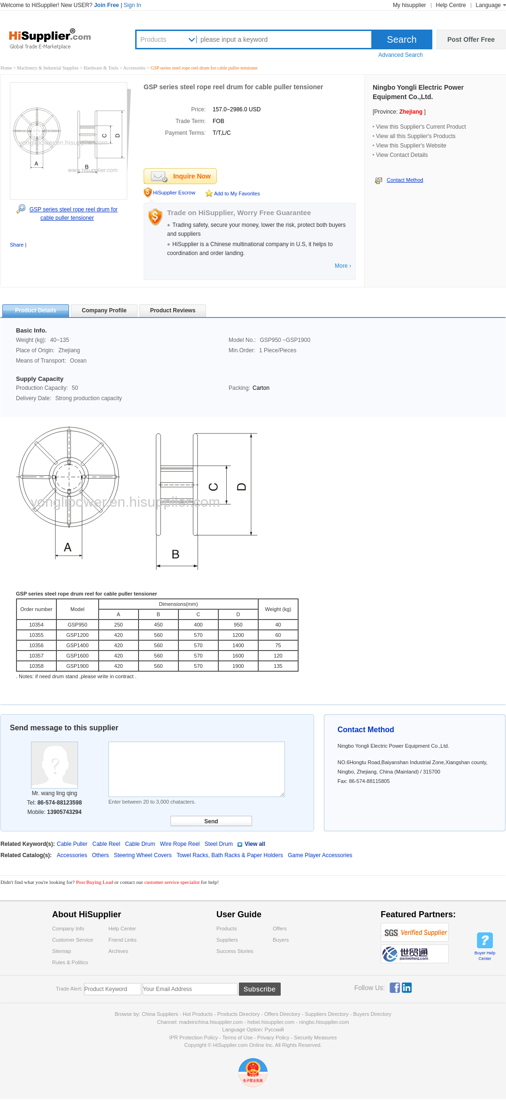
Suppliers (227, 940)
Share (16, 245)
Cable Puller (72, 844)
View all (255, 844)
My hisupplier (409, 5)
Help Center (122, 928)
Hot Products (198, 1014)
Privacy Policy (273, 1037)
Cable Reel (106, 844)
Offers (280, 928)
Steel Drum (219, 844)
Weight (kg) (278, 609)
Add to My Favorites (237, 193)
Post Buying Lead (95, 882)
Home (6, 67)
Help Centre (451, 5)
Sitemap (61, 951)
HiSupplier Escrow (174, 192)
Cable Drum (140, 844)
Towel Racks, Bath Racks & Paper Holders (230, 855)
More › (343, 266)
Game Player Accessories (320, 855)
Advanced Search (400, 55)
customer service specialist (171, 882)
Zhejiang (410, 111)
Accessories (134, 67)
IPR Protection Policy (193, 1037)
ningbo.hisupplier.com (324, 1022)
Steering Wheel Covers (143, 855)
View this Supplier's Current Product (421, 127)
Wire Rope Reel (180, 844)
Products (153, 39)
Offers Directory (282, 1014)
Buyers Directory (372, 1014)
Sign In (132, 5)
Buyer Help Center (485, 956)
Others (101, 855)
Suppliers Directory (327, 1014)
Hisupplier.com (56, 38)
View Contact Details (402, 155)
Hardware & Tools (102, 67)
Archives (118, 951)
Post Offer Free (471, 39)
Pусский (274, 1029)
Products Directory (239, 1014)
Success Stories (234, 951)
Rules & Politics (70, 962)
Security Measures (315, 1037)
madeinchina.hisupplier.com (211, 1022)
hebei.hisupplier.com (271, 1022)
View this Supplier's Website (411, 145)
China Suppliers (160, 1014)
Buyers (281, 940)
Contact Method (405, 180)
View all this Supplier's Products (415, 136)
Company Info (68, 928)
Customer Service (72, 940)
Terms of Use (237, 1037)
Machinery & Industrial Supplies (48, 67)
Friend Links (122, 940)
